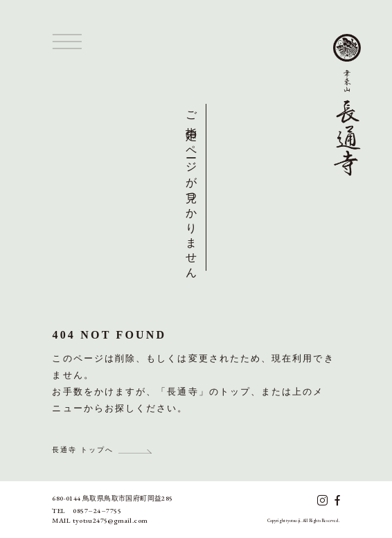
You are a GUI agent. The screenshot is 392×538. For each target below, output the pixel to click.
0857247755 (97, 510)
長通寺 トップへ (83, 450)
